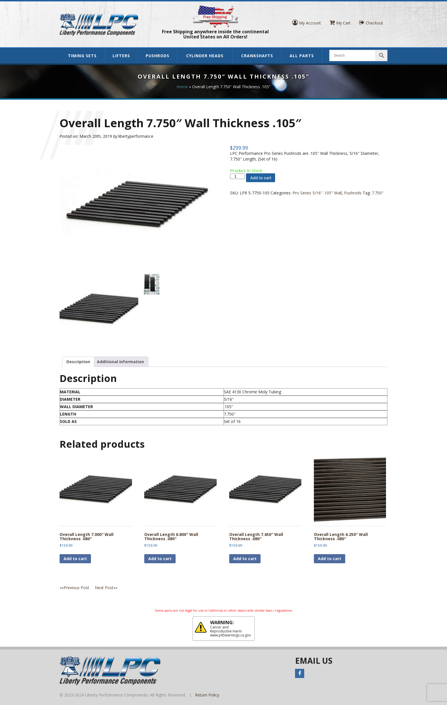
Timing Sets (82, 55)
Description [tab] (78, 361)
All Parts (302, 55)
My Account (306, 23)
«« (77, 587)
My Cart (340, 23)
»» (106, 587)
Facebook (299, 673)
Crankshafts (257, 55)
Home (182, 86)
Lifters (121, 55)
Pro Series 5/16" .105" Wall (317, 193)
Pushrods (157, 55)
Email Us (313, 661)
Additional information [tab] (120, 361)
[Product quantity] (237, 176)
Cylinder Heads (205, 55)
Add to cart (260, 178)
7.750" (377, 193)
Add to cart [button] (75, 558)
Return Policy (207, 695)
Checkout (371, 23)
